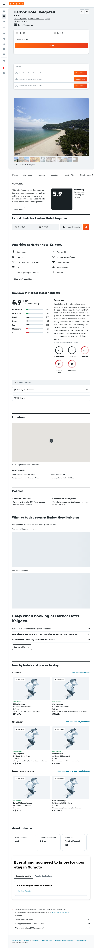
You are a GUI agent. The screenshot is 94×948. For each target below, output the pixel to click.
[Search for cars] (4, 21)
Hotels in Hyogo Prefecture (64, 940)
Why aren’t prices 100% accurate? (52, 928)
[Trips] (4, 60)
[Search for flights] (4, 11)
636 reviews (27, 25)
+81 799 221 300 (20, 21)
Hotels (26, 940)
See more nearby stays (81, 672)
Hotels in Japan (47, 940)
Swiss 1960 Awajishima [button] (22, 803)
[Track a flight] (4, 43)
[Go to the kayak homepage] (16, 3)
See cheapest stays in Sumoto (78, 722)
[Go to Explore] (4, 38)
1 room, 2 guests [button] (22, 39)
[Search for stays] (4, 16)
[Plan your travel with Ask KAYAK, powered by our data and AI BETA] (4, 33)
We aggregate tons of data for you (52, 923)
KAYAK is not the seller (52, 919)
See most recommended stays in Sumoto (74, 771)
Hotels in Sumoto (24, 891)
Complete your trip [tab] (23, 876)
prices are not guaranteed (60, 912)
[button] (4, 3)
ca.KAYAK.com (16, 940)
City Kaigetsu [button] (57, 704)
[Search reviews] (53, 382)
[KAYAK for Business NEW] (4, 54)
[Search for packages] (4, 26)
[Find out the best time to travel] (4, 48)
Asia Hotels (35, 940)
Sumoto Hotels (81, 940)
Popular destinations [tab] (43, 876)
